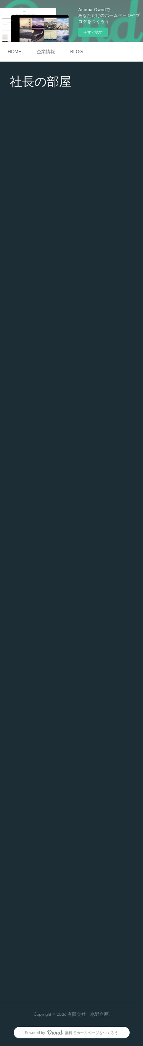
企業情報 (46, 51)
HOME (14, 51)
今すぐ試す (93, 32)
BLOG (76, 51)
